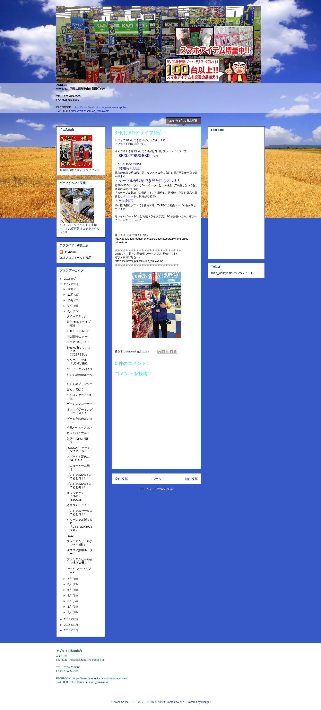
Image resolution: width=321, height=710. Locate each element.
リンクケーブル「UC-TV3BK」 (78, 361)
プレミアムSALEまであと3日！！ (79, 476)
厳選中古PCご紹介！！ (77, 440)
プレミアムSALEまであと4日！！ (79, 485)
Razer (70, 535)
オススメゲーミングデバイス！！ (80, 411)
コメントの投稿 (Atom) (160, 489)
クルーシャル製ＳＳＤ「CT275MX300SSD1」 (80, 525)
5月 (70, 589)
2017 (67, 284)
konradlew (173, 701)
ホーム (156, 478)
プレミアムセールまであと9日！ (80, 543)
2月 (70, 606)
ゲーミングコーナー (80, 403)
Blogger (205, 701)
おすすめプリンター (80, 383)
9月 (70, 305)
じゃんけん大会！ (78, 433)
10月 (70, 300)
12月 (70, 289)
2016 (67, 619)
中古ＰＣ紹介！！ (78, 342)
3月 (70, 601)
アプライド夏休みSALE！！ (78, 458)
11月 (70, 294)
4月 (70, 595)
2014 (67, 630)
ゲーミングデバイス (80, 369)
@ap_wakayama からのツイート (232, 273)
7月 (70, 578)
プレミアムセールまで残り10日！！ (80, 561)
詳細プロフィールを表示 (75, 257)
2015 (67, 624)
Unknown (70, 252)
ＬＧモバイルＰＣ (78, 331)
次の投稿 (121, 478)
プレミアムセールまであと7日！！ (80, 512)
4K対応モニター (77, 336)
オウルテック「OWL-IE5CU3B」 (76, 496)
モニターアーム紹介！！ (78, 467)
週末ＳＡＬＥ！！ (78, 505)
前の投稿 (191, 478)
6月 (70, 584)
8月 (70, 311)
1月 (70, 612)
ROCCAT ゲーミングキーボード (78, 449)
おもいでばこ (75, 389)
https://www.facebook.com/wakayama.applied (100, 107)
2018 (67, 278)
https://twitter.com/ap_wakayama (90, 110)
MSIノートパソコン (79, 427)
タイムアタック (77, 316)
